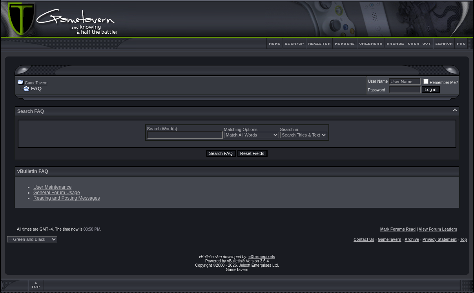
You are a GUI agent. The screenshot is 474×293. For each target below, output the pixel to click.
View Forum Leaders (438, 229)
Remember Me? (440, 82)
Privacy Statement (440, 239)
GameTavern (36, 83)
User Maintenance (52, 187)
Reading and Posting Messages (66, 198)
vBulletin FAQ (32, 171)
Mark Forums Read (398, 229)
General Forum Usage (56, 192)
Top (463, 239)
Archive (412, 239)
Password (376, 90)
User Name (378, 81)
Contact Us (364, 239)
